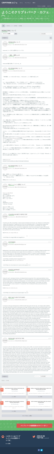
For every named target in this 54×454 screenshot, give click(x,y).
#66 (50, 184)
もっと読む (14, 396)
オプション (37, 376)
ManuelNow (12, 272)
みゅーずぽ (12, 44)
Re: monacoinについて (15, 68)
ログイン (49, 6)
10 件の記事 (43, 33)
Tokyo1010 (12, 187)
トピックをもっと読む (27, 415)
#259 (49, 338)
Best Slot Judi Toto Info (16, 297)
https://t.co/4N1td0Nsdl (8, 193)
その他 (20, 25)
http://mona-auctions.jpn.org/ (42, 134)
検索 (34, 2)
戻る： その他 (5, 380)
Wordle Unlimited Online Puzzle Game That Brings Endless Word (41, 389)
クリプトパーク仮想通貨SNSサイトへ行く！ (34, 425)
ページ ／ (49, 33)
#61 (50, 166)
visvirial (11, 71)
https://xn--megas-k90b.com (12, 232)
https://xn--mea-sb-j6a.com (17, 260)
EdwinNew (12, 244)
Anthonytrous (12, 217)
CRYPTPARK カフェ (10, 3)
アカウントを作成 (41, 6)
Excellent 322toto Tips (16, 338)
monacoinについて (9, 31)
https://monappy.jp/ (22, 136)
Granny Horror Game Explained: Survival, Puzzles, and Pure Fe (14, 402)
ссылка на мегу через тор (17, 214)
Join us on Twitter (43, 437)
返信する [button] (5, 37)
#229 (49, 269)
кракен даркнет (14, 269)
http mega (11, 242)
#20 (50, 68)
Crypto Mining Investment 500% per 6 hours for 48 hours (41, 402)
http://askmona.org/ (14, 138)
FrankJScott (12, 299)
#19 (50, 55)
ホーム (21, 2)
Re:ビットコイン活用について (16, 184)
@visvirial (8, 159)
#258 (49, 297)
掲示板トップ (10, 25)
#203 (49, 214)
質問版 (15, 25)
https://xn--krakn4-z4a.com (11, 288)
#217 (49, 242)
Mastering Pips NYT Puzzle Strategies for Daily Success (14, 389)
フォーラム (28, 2)
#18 (50, 42)
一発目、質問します (14, 55)
